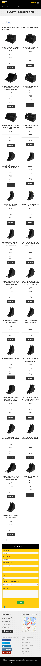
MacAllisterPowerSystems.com (27, 645)
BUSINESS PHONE (7, 563)
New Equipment (15, 17)
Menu (38, 2)
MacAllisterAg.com (25, 639)
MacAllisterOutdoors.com (26, 644)
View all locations (7, 631)
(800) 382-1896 (4, 626)
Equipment (8, 17)
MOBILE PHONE (6, 569)
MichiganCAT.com (25, 653)
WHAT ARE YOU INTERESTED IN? (11, 581)
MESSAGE (5, 588)
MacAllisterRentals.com (26, 648)
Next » (9, 22)
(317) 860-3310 (4, 627)
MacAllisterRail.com (25, 647)
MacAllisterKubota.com (26, 642)
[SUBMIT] (20, 602)
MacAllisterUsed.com (25, 651)
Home (3, 17)
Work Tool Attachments (24, 17)
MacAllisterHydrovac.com (26, 641)
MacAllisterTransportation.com (27, 650)
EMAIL (4, 575)
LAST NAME (5, 556)
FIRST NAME (5, 550)
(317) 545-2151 (32, 2)
